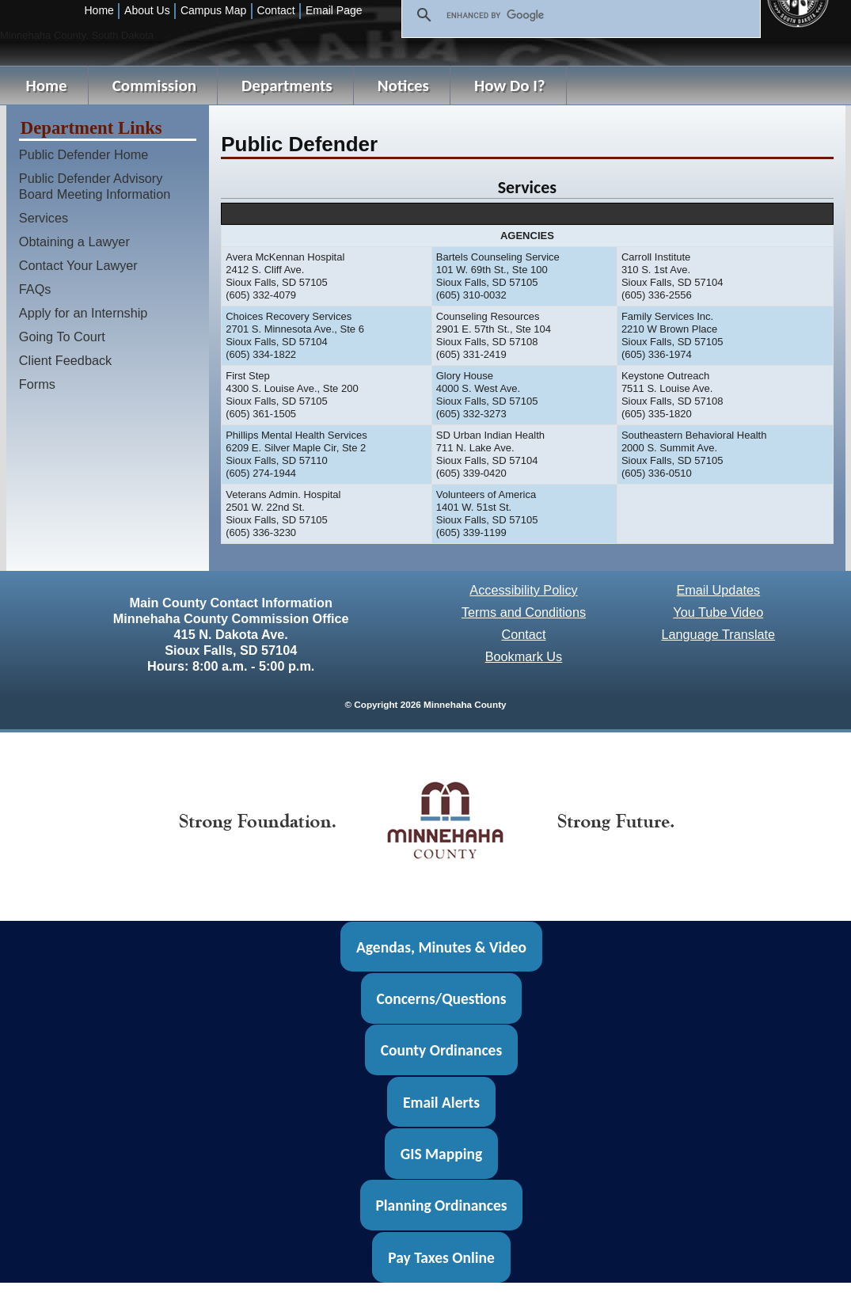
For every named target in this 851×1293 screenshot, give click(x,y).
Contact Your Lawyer (78, 265)
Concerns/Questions (441, 998)
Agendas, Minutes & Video (441, 946)
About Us (147, 10)
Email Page (334, 10)
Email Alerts (441, 1102)
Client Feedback (65, 360)
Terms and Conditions (524, 612)
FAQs (35, 289)
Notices (403, 85)
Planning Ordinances (441, 1205)
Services (43, 218)
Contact (275, 10)
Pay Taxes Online (441, 1257)
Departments (286, 85)
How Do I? (509, 85)
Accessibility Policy (523, 590)
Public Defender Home (83, 154)
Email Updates (718, 590)
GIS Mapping (441, 1153)
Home (99, 10)
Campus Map (213, 10)
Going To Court (62, 336)
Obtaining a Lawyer (74, 241)
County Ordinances (441, 1049)
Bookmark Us (524, 656)
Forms (37, 384)
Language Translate (718, 634)
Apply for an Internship (83, 313)
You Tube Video (718, 612)
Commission (154, 85)
